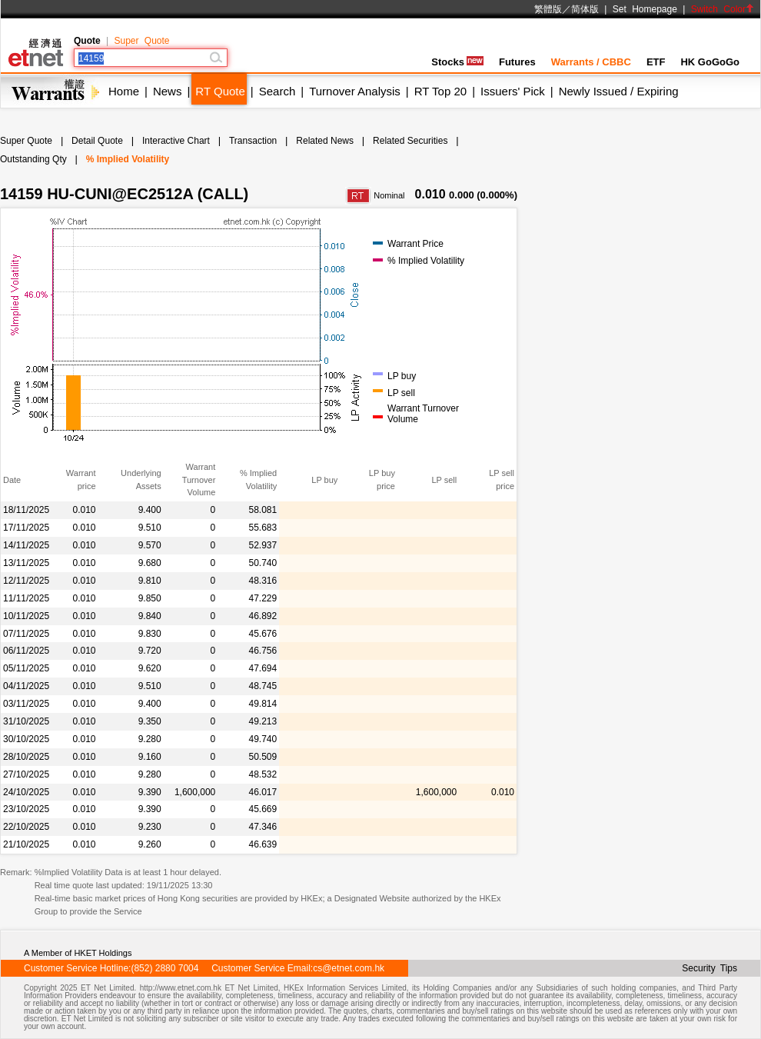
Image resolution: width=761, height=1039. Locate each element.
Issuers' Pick (512, 91)
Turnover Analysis (354, 91)
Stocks (457, 62)
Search (277, 91)
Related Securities (410, 140)
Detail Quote (97, 140)
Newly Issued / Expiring (619, 91)
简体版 (585, 9)
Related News (325, 140)
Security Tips (709, 968)
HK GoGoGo (709, 62)
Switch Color (722, 9)
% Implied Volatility (127, 159)
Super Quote (141, 40)
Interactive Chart (176, 140)
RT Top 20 (440, 91)
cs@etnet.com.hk (348, 968)
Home (123, 91)
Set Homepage (645, 9)
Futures (517, 62)
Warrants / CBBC (591, 62)
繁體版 (548, 9)
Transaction (253, 140)
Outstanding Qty (33, 159)
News (167, 91)
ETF (656, 62)
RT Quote (219, 91)
